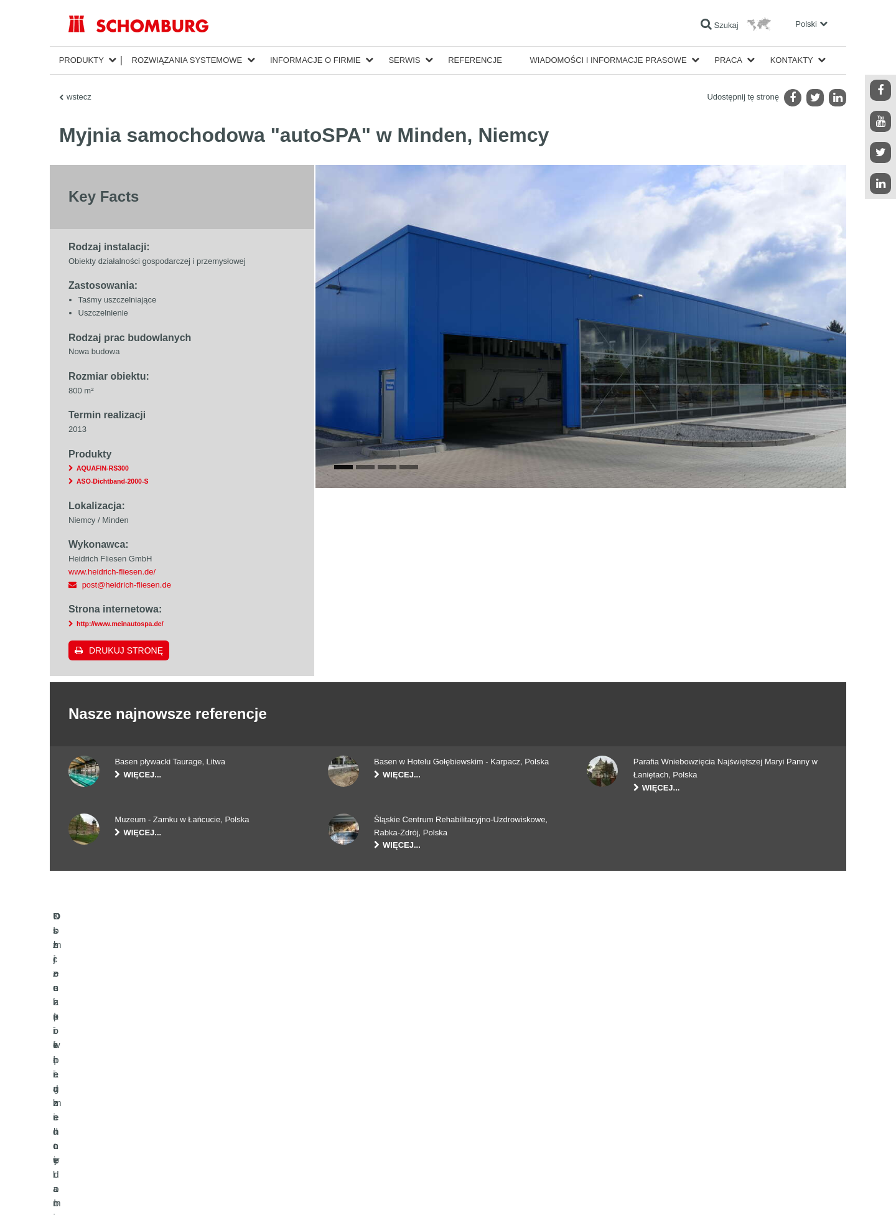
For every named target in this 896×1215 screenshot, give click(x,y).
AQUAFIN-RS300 (103, 468)
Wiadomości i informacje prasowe (608, 60)
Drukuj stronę (126, 650)
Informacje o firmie (315, 60)
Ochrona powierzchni (103, 1124)
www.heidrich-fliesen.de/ (112, 571)
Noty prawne (121, 1190)
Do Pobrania (349, 1106)
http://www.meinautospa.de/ (120, 623)
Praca (728, 60)
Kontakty (791, 60)
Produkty (81, 60)
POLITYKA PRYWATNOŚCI (185, 1190)
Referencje (475, 60)
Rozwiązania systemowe (187, 60)
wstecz (79, 96)
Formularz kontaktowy (364, 1124)
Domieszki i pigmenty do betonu (121, 1143)
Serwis (404, 60)
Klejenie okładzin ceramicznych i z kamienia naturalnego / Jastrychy (180, 1106)
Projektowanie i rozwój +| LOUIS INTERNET (772, 1190)
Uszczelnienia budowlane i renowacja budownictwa (153, 1087)
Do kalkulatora (352, 1087)
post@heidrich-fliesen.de (126, 584)
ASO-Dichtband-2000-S (112, 481)
